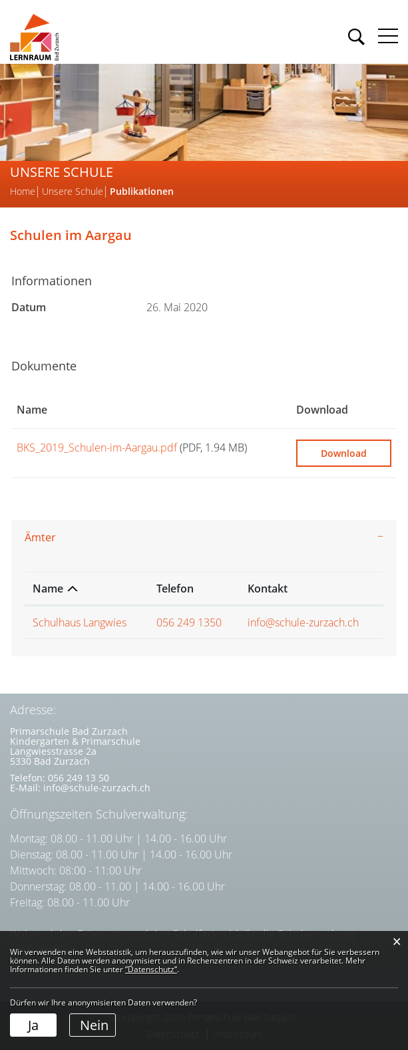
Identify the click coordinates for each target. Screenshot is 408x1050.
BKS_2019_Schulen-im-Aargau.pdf (97, 447)
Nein (94, 1025)
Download (344, 453)
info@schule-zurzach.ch (303, 622)
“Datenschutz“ (151, 969)
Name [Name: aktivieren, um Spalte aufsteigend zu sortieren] (32, 409)
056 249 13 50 (78, 777)
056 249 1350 (189, 622)
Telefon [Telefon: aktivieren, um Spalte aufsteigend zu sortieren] (175, 588)
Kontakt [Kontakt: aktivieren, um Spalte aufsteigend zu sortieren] (268, 588)
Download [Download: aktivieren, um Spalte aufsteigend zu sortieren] (322, 409)
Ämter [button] (40, 537)
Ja (33, 1025)
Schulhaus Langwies (79, 622)
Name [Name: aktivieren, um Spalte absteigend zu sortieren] (48, 588)
